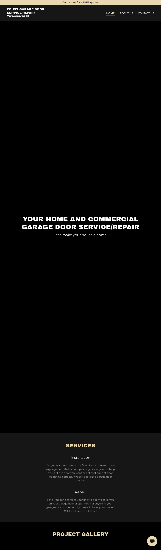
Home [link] (110, 13)
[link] (32, 16)
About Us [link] (126, 13)
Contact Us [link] (146, 13)
